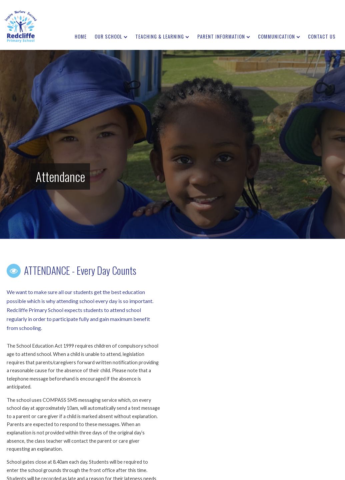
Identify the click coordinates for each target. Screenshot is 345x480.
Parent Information (223, 36)
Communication (279, 36)
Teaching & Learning (162, 36)
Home (81, 36)
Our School (111, 36)
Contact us (322, 36)
